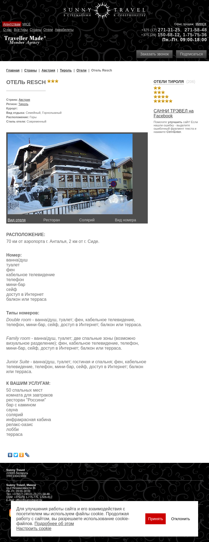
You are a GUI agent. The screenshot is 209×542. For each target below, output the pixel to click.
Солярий (87, 220)
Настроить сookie (33, 528)
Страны (35, 30)
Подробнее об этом (54, 523)
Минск (201, 24)
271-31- (166, 30)
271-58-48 (196, 30)
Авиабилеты (64, 30)
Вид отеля (17, 220)
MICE (26, 24)
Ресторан (51, 220)
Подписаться (191, 54)
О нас (7, 30)
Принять (155, 519)
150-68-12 (169, 34)
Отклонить (180, 519)
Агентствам (11, 24)
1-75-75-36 (195, 34)
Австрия (24, 99)
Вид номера (125, 220)
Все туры (21, 30)
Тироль (24, 104)
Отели (48, 30)
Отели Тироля (168, 81)
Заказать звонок (154, 54)
